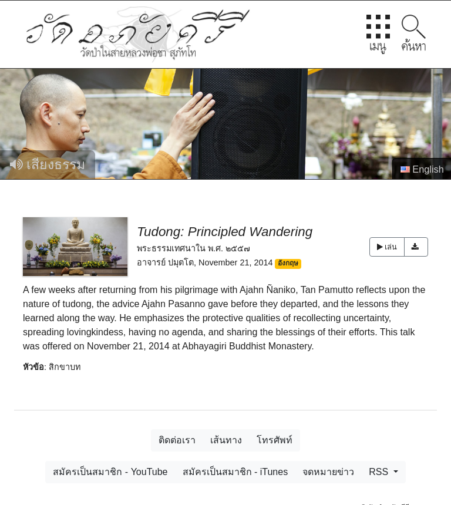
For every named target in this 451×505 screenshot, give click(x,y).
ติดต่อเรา (177, 440)
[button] (416, 247)
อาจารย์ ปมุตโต (165, 262)
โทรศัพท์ (274, 440)
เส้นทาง (226, 440)
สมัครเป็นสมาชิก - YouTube (110, 472)
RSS (380, 472)
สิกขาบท (64, 367)
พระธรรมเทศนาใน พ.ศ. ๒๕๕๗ (193, 248)
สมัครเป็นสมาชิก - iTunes (235, 472)
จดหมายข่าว (328, 472)
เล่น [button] (387, 247)
